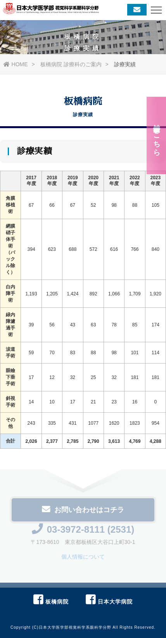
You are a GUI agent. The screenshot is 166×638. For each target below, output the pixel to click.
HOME (15, 64)
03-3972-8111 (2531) (83, 531)
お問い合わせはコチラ (83, 511)
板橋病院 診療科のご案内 (71, 64)
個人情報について (83, 558)
